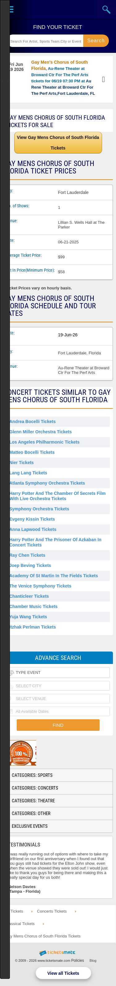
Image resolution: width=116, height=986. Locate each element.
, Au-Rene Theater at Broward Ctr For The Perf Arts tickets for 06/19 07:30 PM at (63, 78)
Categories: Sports (32, 775)
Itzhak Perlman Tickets (32, 626)
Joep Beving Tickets (30, 565)
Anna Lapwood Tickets (32, 529)
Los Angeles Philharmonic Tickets (44, 442)
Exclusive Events (30, 826)
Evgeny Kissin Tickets (32, 519)
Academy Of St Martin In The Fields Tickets (53, 575)
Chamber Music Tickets (33, 606)
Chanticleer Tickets (29, 596)
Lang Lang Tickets (28, 472)
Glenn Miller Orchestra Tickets (40, 431)
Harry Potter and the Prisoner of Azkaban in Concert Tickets (55, 542)
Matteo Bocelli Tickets (32, 452)
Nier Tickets (21, 462)
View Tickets (104, 80)
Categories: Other (31, 813)
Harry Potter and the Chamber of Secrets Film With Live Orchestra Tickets (57, 496)
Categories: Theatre (33, 801)
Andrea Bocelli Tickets (32, 421)
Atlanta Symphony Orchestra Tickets (47, 483)
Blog (93, 960)
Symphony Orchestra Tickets (39, 508)
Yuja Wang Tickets (28, 616)
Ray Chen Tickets (27, 555)
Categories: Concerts (35, 788)
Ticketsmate (58, 9)
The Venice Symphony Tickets (40, 585)
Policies (77, 960)
